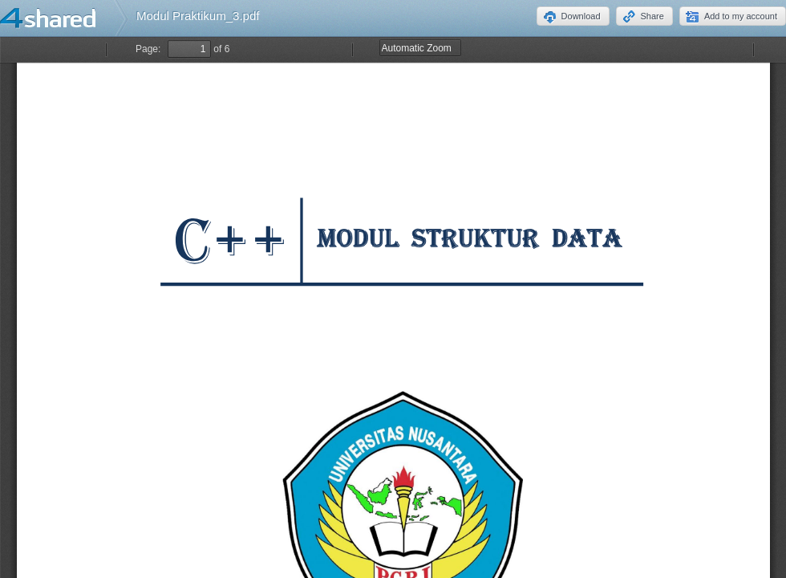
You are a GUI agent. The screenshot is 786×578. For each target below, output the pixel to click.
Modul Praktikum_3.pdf (197, 15)
